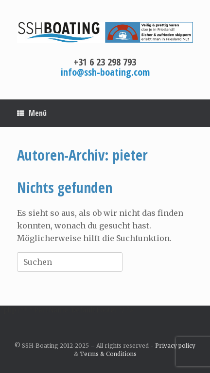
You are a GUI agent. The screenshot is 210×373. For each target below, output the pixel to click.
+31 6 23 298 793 (105, 61)
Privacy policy (175, 345)
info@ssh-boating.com (105, 72)
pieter (130, 155)
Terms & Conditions (108, 354)
